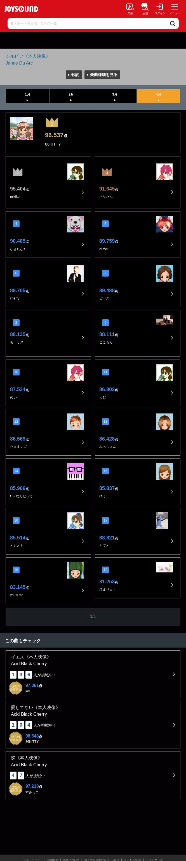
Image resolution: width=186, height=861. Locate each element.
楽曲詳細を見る (103, 74)
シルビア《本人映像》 (28, 56)
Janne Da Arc (19, 62)
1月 (27, 94)
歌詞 (75, 74)
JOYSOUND (21, 9)
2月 (71, 94)
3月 (114, 94)
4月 (158, 94)
